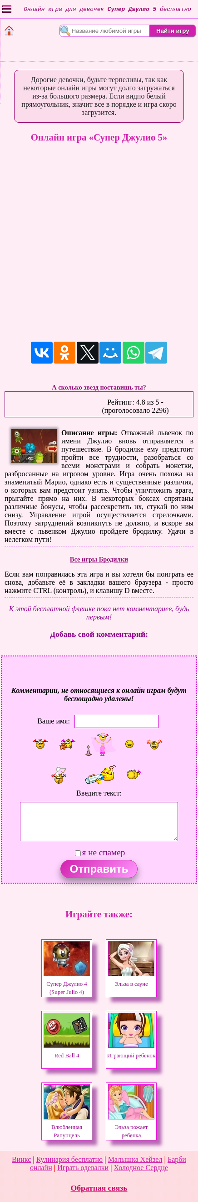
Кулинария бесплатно (69, 1159)
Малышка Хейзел (135, 1159)
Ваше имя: (53, 720)
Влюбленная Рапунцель (67, 1127)
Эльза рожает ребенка (131, 1127)
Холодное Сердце (141, 1167)
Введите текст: (99, 793)
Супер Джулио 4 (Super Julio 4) (67, 984)
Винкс (21, 1159)
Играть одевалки (83, 1167)
